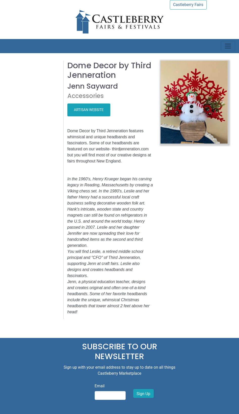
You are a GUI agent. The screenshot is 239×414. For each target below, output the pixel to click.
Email (100, 386)
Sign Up (143, 393)
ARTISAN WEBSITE (89, 110)
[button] (166, 102)
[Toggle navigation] (228, 46)
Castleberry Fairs (188, 4)
